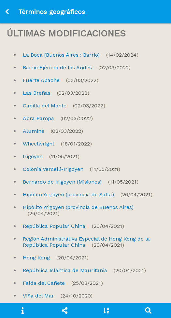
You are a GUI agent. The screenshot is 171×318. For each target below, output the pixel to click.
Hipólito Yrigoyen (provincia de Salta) (87, 194)
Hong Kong (56, 258)
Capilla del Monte (64, 106)
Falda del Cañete (63, 283)
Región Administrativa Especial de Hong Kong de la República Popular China (86, 242)
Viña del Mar (58, 296)
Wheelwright (57, 144)
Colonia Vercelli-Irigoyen (71, 169)
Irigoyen (51, 156)
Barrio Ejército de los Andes (77, 67)
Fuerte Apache (60, 80)
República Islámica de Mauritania (84, 270)
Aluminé (53, 131)
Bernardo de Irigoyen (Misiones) (80, 182)
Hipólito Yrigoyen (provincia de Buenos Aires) (78, 210)
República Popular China (73, 226)
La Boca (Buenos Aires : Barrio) (80, 55)
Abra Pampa (58, 118)
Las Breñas (56, 93)
